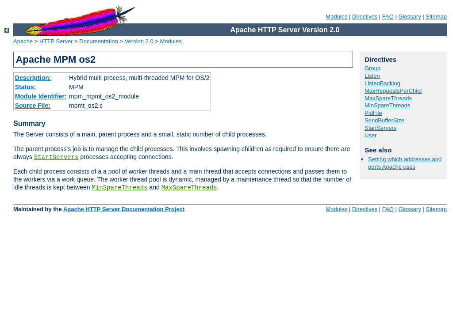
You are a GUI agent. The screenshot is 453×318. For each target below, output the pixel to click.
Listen (372, 75)
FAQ (388, 16)
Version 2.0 (139, 41)
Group (372, 68)
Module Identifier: (41, 96)
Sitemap (436, 16)
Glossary (409, 16)
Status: (25, 87)
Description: (33, 77)
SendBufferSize (384, 120)
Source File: (32, 105)
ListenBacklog (382, 83)
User (370, 135)
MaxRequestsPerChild (393, 90)
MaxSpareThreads (189, 187)
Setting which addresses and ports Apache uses (404, 163)
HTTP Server (56, 41)
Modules (336, 16)
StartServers (56, 157)
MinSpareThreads (119, 187)
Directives (364, 16)
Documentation (98, 41)
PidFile (373, 113)
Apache (23, 41)
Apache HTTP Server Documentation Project (123, 209)
